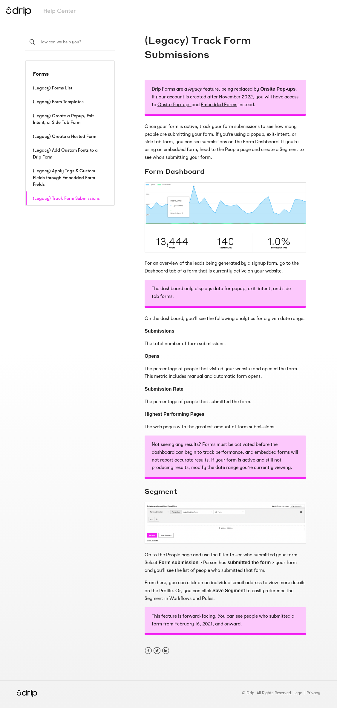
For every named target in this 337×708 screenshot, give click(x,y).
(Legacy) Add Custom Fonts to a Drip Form (65, 153)
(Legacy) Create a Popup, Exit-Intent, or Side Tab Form (64, 119)
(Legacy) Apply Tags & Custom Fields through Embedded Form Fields (64, 177)
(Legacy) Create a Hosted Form (64, 136)
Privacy (313, 692)
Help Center (59, 10)
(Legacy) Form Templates (58, 101)
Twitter (157, 650)
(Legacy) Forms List (52, 88)
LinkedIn (165, 650)
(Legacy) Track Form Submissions (66, 198)
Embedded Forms (219, 104)
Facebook (148, 650)
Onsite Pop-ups (174, 104)
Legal (298, 692)
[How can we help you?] (70, 42)
